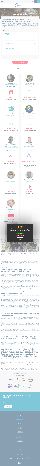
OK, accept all (20, 233)
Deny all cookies (20, 235)
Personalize (20, 237)
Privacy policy (20, 239)
